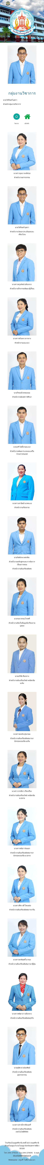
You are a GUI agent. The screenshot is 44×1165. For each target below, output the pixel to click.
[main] (22, 93)
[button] (3, 3)
